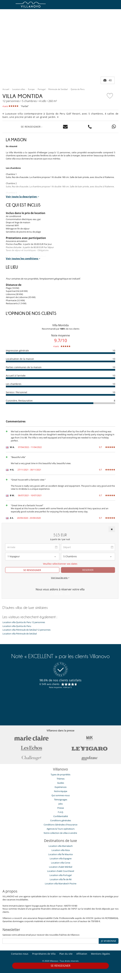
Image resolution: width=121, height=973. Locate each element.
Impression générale (17, 350)
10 (113, 350)
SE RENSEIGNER (60, 965)
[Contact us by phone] (90, 126)
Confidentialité (60, 816)
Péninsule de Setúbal (58, 89)
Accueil (5, 89)
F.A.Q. (60, 812)
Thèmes (60, 778)
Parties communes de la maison (24, 367)
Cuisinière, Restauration (19, 400)
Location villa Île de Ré (61, 879)
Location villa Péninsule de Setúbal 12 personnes (26, 629)
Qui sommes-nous (61, 795)
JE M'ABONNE (108, 940)
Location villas (18, 89)
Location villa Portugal (61, 875)
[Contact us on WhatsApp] (114, 126)
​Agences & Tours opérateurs (60, 828)
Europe (31, 89)
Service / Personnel (16, 392)
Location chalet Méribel (60, 866)
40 (108, 80)
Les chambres (13, 383)
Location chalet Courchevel (60, 870)
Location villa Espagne (61, 858)
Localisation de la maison (20, 358)
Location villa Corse (60, 862)
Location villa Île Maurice (60, 854)
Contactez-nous (19, 953)
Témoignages (60, 799)
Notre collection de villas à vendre (61, 832)
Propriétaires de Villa (44, 953)
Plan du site (65, 953)
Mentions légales (100, 953)
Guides (60, 782)
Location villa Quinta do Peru (16, 626)
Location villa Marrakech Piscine (60, 883)
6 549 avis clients (49, 684)
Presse (60, 807)
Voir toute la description (22, 196)
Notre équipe (60, 791)
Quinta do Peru (77, 89)
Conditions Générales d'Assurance (60, 824)
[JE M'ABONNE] (50, 941)
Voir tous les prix (60, 577)
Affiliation (81, 953)
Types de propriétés (60, 774)
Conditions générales (60, 820)
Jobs (60, 803)
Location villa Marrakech (60, 845)
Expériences (60, 787)
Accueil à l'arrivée (16, 375)
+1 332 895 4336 (60, 593)
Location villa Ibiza (61, 850)
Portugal (42, 89)
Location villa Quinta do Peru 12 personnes (23, 622)
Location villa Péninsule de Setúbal (19, 633)
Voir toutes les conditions (23, 258)
